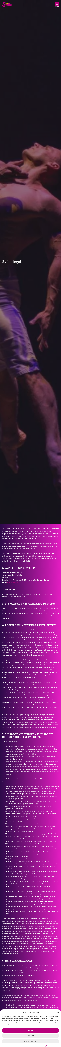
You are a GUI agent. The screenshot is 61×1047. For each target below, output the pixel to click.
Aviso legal (43, 1044)
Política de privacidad (33, 1044)
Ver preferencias (30, 1040)
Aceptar (31, 1029)
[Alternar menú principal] (57, 4)
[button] (58, 1011)
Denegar (30, 1034)
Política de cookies (20, 1044)
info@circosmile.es (13, 582)
